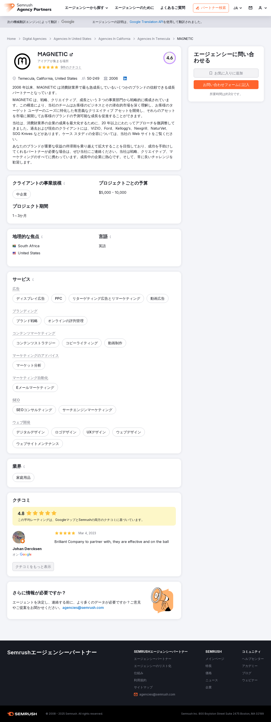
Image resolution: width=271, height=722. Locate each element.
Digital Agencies (35, 39)
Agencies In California (114, 39)
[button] (237, 8)
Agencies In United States (72, 39)
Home (11, 39)
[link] (134, 8)
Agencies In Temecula (154, 39)
